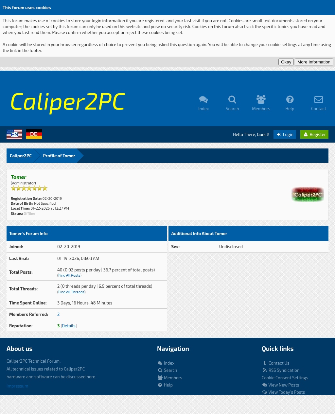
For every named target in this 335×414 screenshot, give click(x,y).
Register (314, 134)
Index (165, 363)
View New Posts (280, 385)
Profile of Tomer (59, 155)
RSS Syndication (280, 370)
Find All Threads (71, 292)
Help (165, 385)
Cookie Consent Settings (285, 377)
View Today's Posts (283, 392)
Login (284, 134)
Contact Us (276, 363)
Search (167, 370)
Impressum (17, 385)
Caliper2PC (21, 155)
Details (68, 325)
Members (169, 377)
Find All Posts (69, 275)
